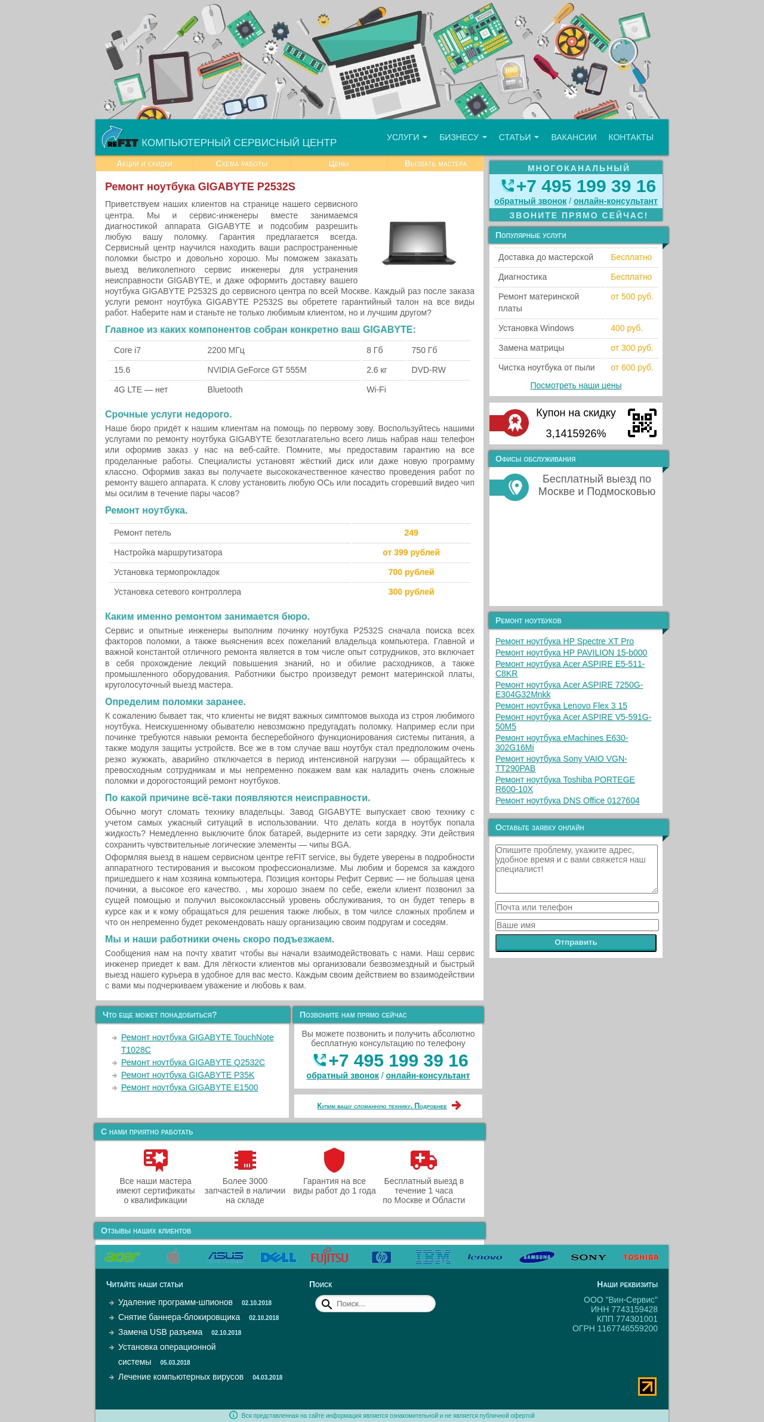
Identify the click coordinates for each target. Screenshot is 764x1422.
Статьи (519, 137)
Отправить (575, 942)
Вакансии (573, 137)
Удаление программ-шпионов (175, 1302)
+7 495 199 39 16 (398, 1060)
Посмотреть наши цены (576, 385)
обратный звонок (343, 1075)
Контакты (631, 137)
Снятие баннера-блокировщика (179, 1317)
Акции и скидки (144, 163)
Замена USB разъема (160, 1332)
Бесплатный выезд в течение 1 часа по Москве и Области (424, 1186)
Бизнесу (463, 137)
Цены (338, 163)
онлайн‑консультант (428, 1075)
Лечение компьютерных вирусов (181, 1376)
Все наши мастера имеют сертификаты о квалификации (155, 1186)
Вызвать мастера (436, 163)
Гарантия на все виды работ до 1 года (334, 1181)
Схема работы (241, 163)
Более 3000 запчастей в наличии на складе (245, 1186)
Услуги (407, 137)
